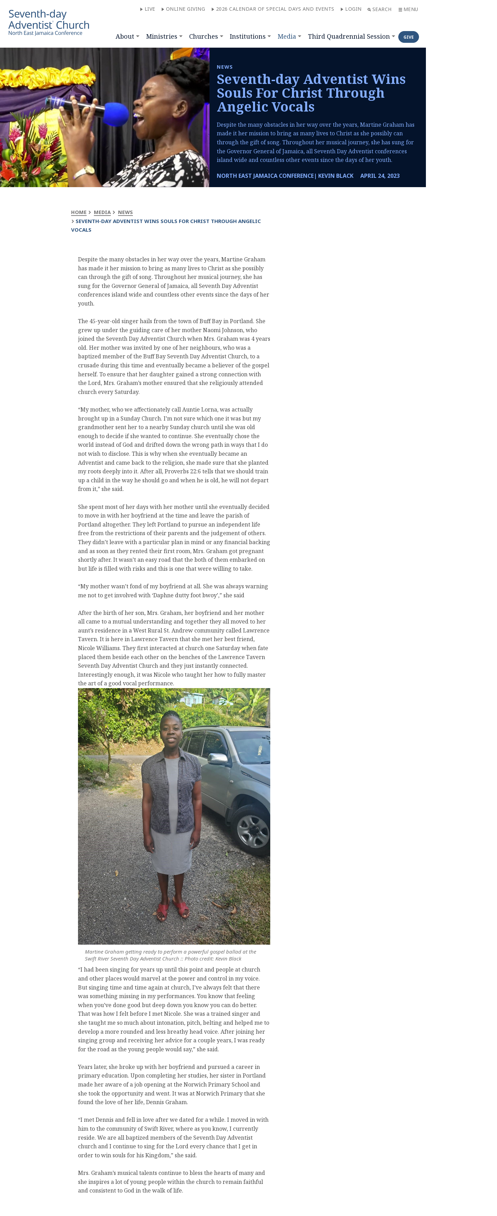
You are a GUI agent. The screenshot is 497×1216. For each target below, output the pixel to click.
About (125, 36)
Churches (203, 36)
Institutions (248, 36)
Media (286, 36)
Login (351, 9)
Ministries (161, 36)
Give (408, 37)
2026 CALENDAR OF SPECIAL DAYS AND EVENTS (272, 9)
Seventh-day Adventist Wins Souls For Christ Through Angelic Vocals (311, 92)
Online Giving (183, 9)
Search (380, 9)
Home (79, 212)
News (126, 212)
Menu (408, 9)
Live (147, 9)
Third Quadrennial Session (349, 36)
